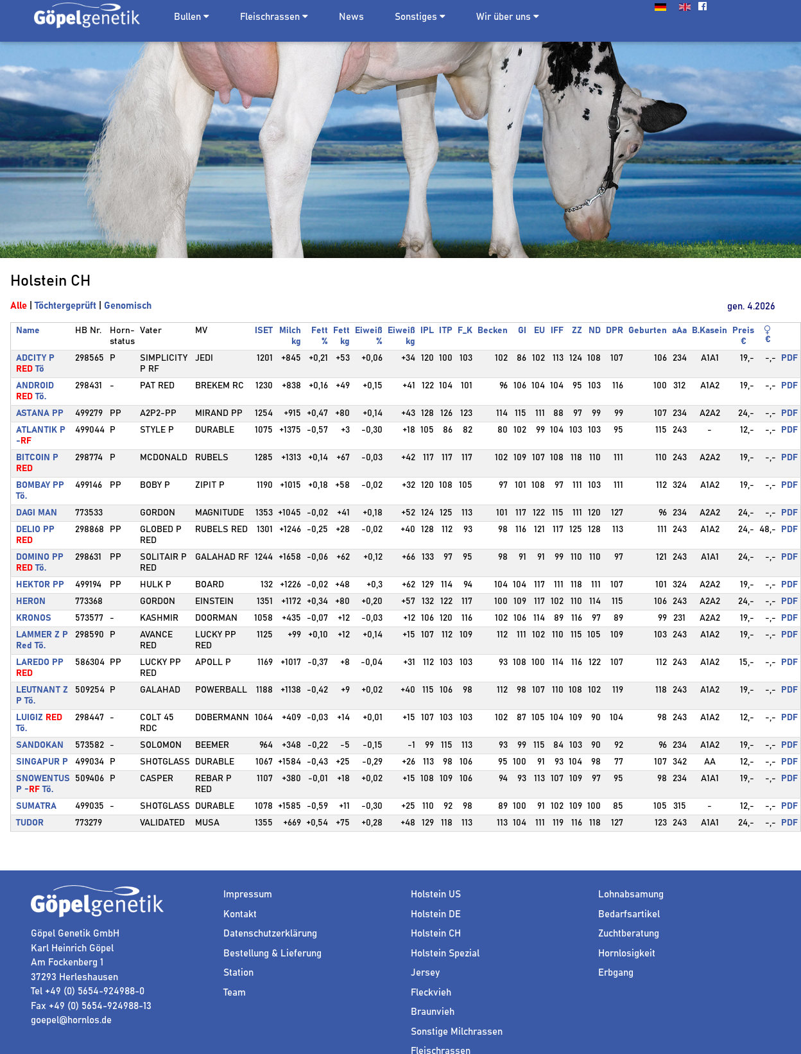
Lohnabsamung (631, 894)
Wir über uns (507, 17)
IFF (557, 330)
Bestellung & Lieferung (272, 953)
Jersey (425, 973)
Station (238, 973)
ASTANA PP (40, 413)
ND (595, 330)
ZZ (577, 330)
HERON (31, 601)
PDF (789, 358)
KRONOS (33, 618)
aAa (679, 330)
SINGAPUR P (42, 761)
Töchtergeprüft (65, 306)
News (351, 17)
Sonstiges (420, 17)
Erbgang (615, 973)
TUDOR (30, 822)
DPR (614, 330)
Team (234, 993)
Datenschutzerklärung (270, 933)
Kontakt (240, 914)
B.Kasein (709, 330)
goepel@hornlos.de (71, 1020)
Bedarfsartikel (629, 914)
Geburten (647, 330)
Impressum (247, 894)
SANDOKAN (40, 745)
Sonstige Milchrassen (457, 1032)
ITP (445, 330)
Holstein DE (436, 914)
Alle (18, 306)
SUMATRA (36, 806)
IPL (427, 330)
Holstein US (436, 894)
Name (28, 330)
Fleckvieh (431, 993)
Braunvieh (432, 1012)
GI (522, 330)
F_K (465, 330)
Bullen (187, 17)
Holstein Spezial (445, 953)
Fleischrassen (270, 17)
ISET (264, 330)
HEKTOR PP (40, 584)
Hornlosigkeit (626, 953)
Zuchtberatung (628, 933)
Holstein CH (436, 933)
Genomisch (127, 306)
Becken (493, 330)
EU (539, 330)
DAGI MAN (36, 512)
